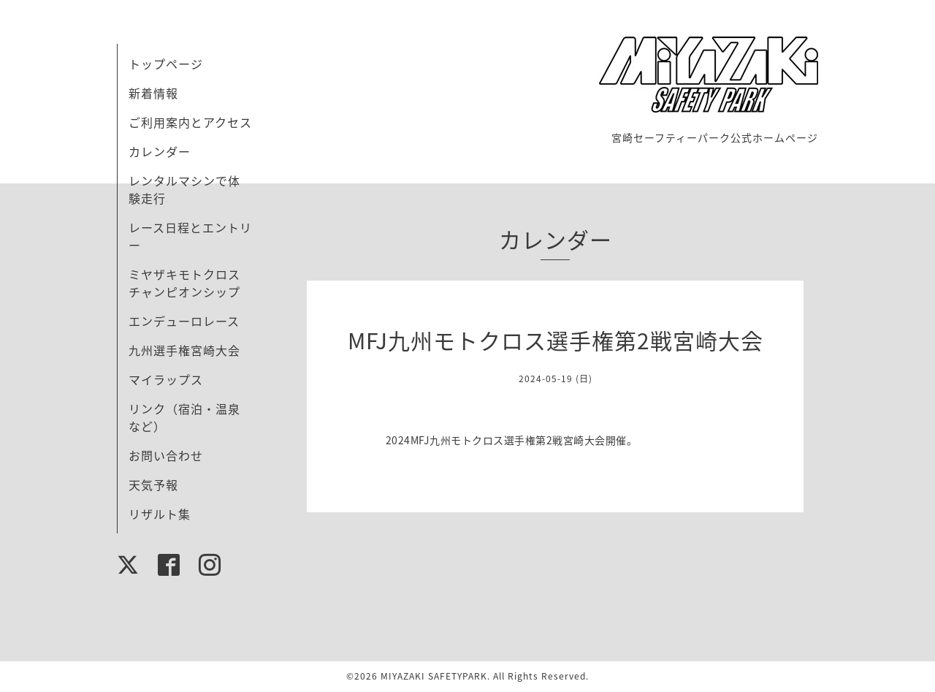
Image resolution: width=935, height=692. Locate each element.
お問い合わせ (166, 455)
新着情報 (153, 93)
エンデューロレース (184, 321)
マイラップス (166, 379)
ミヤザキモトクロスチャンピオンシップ (184, 282)
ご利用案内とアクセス (190, 122)
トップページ (166, 63)
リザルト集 (160, 513)
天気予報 (153, 484)
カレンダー (160, 151)
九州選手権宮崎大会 (184, 350)
